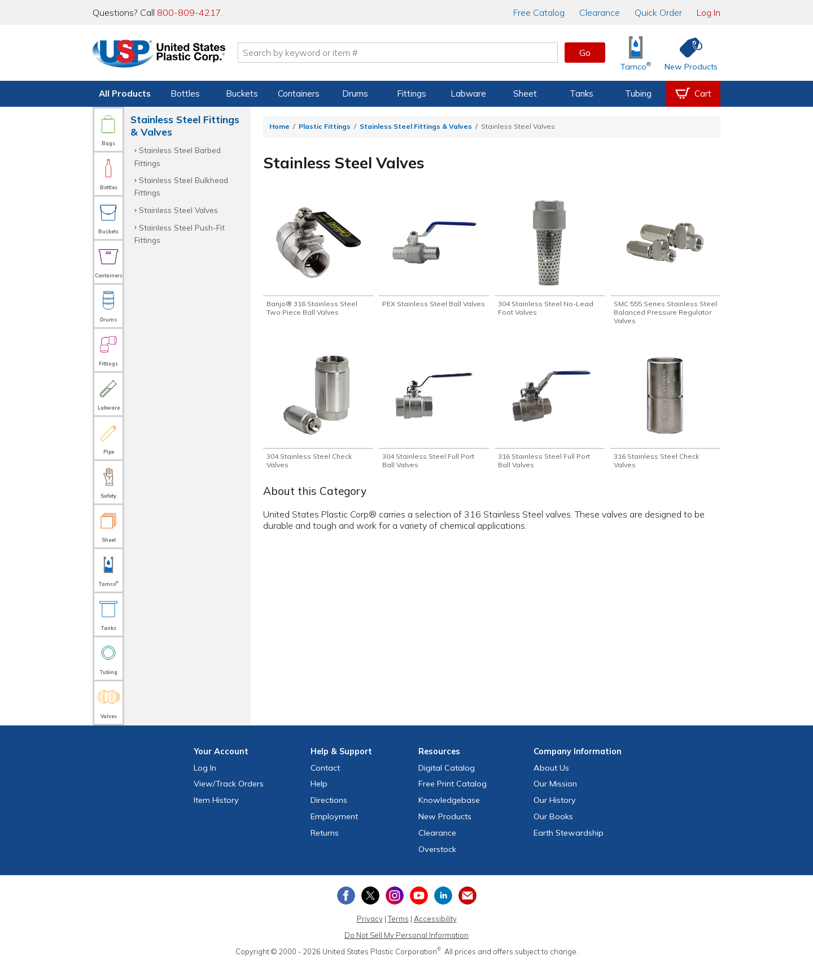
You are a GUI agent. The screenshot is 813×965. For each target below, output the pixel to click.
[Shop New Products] (687, 53)
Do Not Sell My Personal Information (406, 935)
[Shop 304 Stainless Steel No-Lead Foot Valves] (550, 258)
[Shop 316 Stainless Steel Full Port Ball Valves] (550, 413)
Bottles (185, 93)
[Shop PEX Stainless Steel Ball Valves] (434, 258)
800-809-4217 (189, 12)
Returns (325, 833)
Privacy (370, 918)
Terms (398, 918)
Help (319, 784)
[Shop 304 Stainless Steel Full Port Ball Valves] (434, 413)
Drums (355, 93)
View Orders (229, 784)
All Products (125, 93)
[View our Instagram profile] (394, 895)
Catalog (539, 12)
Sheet (525, 93)
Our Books (553, 816)
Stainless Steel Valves (178, 210)
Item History (216, 800)
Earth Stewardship (569, 833)
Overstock (437, 849)
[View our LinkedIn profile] (443, 895)
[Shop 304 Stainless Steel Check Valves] (318, 413)
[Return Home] (159, 55)
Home (279, 126)
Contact (325, 768)
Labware (468, 93)
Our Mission (555, 784)
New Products (444, 816)
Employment (334, 816)
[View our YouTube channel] (419, 895)
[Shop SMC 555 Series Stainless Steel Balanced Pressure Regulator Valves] (665, 263)
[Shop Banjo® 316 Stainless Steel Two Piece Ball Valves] (318, 258)
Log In (708, 12)
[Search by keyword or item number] (398, 52)
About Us (551, 768)
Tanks (581, 93)
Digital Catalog (446, 768)
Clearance (599, 12)
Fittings (411, 93)
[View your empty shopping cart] (693, 94)
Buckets (242, 93)
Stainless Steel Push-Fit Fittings (179, 234)
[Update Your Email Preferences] (467, 895)
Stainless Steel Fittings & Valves (416, 126)
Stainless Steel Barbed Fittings (177, 156)
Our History (555, 800)
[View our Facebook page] (346, 895)
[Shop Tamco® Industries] (636, 53)
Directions (329, 800)
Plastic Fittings (325, 126)
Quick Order (658, 12)
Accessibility (435, 918)
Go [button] (585, 52)
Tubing (638, 93)
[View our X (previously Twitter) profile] (370, 895)
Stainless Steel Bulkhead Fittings (181, 186)
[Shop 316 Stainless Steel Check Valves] (665, 413)
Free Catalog (452, 784)
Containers (299, 93)
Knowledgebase (449, 800)
